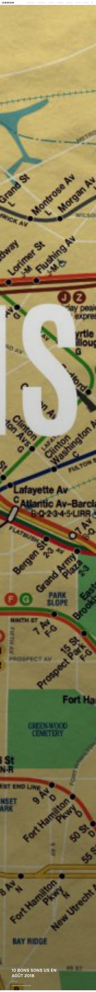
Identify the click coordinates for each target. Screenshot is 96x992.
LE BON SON (8, 2)
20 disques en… (41, 2)
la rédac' (28, 985)
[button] (92, 2)
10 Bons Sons (30, 2)
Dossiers (86, 2)
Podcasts (51, 2)
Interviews (69, 2)
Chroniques (60, 2)
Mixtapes (78, 2)
